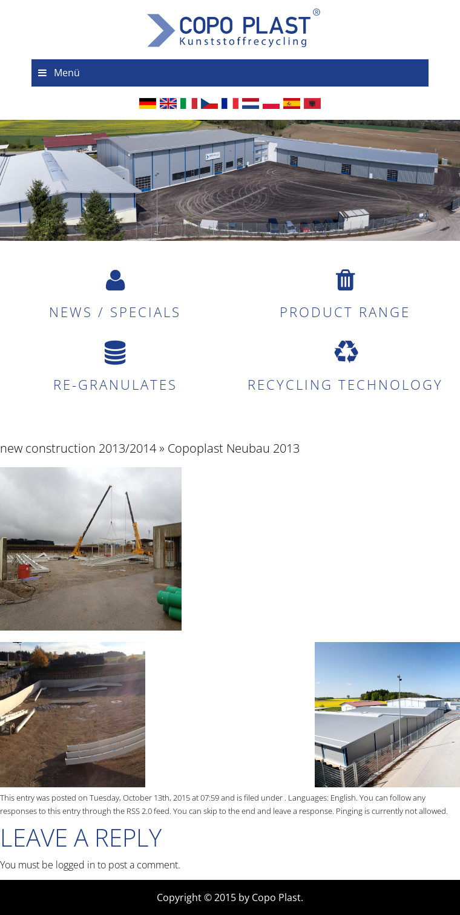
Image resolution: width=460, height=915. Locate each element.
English (343, 797)
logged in (75, 864)
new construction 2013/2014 (78, 448)
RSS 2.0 (139, 810)
